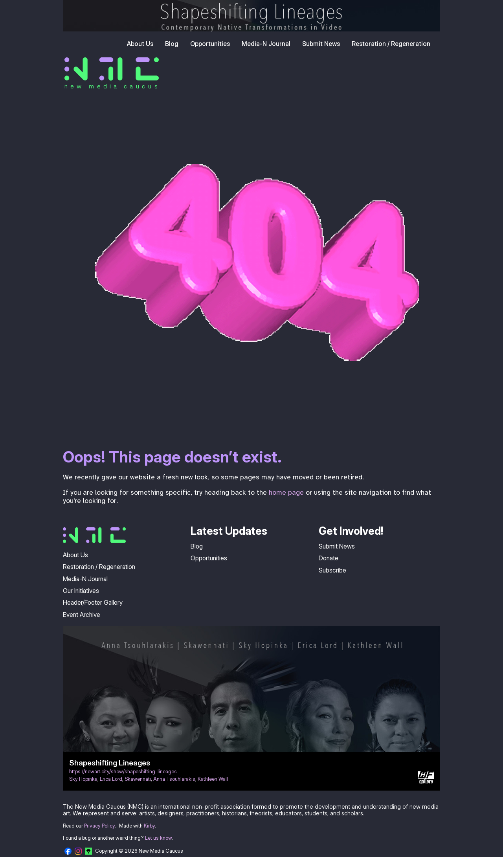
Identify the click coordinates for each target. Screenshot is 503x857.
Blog (171, 44)
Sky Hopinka (83, 779)
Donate (328, 558)
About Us (140, 44)
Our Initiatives (81, 591)
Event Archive (81, 614)
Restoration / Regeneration (391, 44)
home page (286, 492)
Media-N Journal (266, 44)
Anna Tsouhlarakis (174, 779)
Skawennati (138, 779)
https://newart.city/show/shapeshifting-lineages (123, 771)
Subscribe (332, 570)
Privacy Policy (99, 826)
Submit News (321, 44)
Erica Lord (111, 779)
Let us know (158, 838)
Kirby (149, 826)
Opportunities (210, 44)
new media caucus (112, 86)
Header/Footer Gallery (93, 602)
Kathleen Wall (213, 779)
